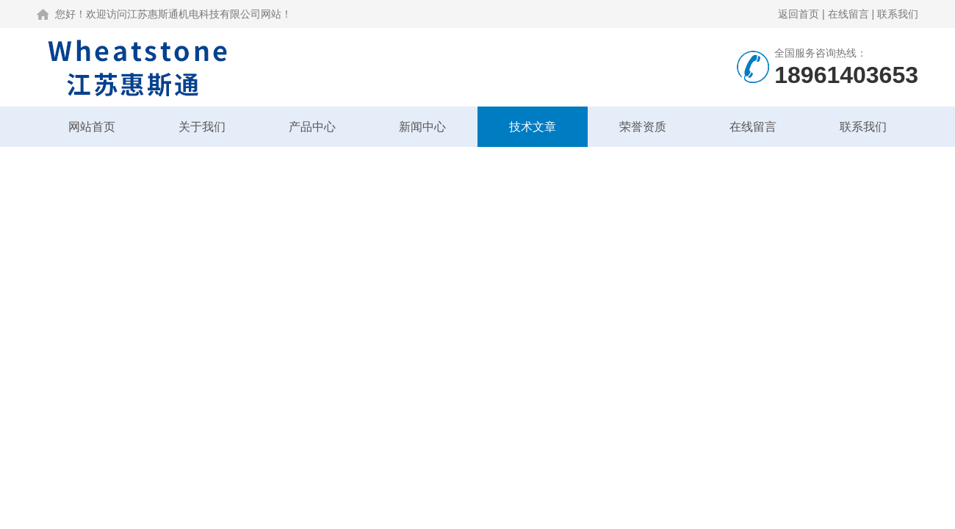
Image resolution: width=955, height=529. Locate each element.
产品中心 (312, 126)
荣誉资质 (642, 126)
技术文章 (532, 126)
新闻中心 (422, 126)
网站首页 (91, 126)
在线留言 (848, 14)
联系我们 (897, 14)
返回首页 (798, 14)
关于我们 (202, 126)
